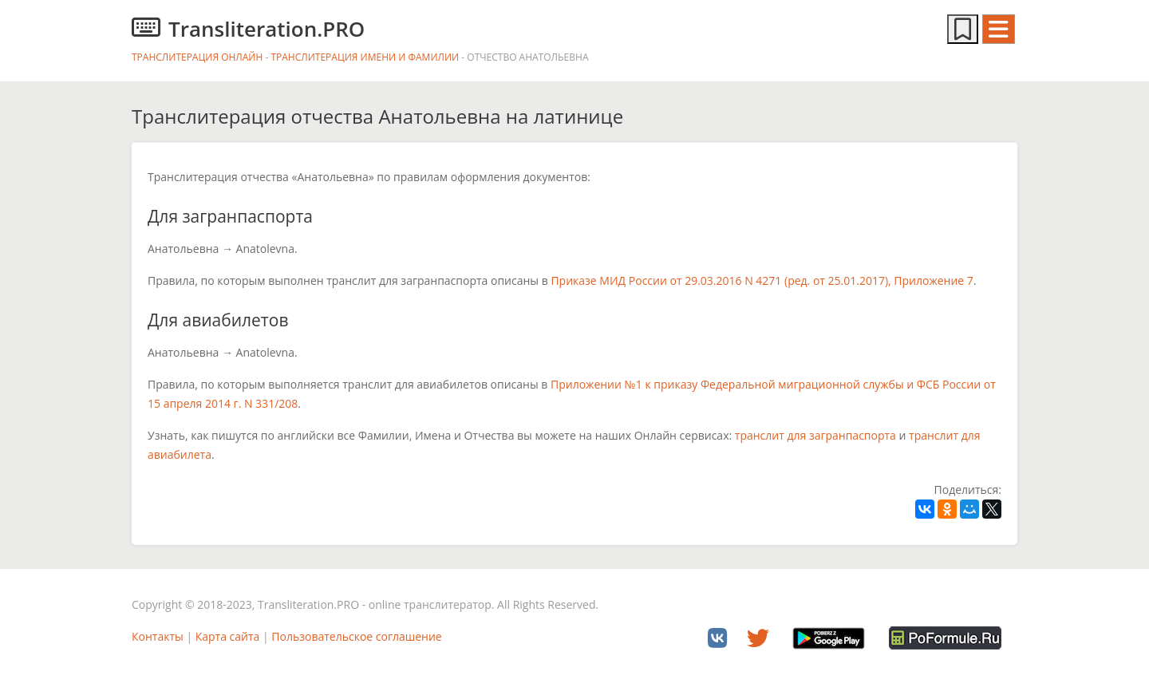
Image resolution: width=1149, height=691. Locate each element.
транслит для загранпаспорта (815, 435)
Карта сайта (227, 636)
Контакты (158, 636)
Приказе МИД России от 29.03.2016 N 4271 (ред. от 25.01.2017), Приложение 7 (762, 280)
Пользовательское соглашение (356, 636)
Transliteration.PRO (248, 28)
